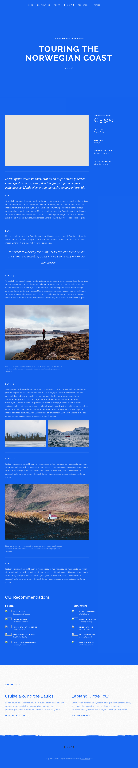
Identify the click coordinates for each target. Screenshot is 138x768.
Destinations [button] (43, 5)
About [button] (57, 5)
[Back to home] (69, 5)
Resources (83, 5)
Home (30, 5)
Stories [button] (96, 5)
